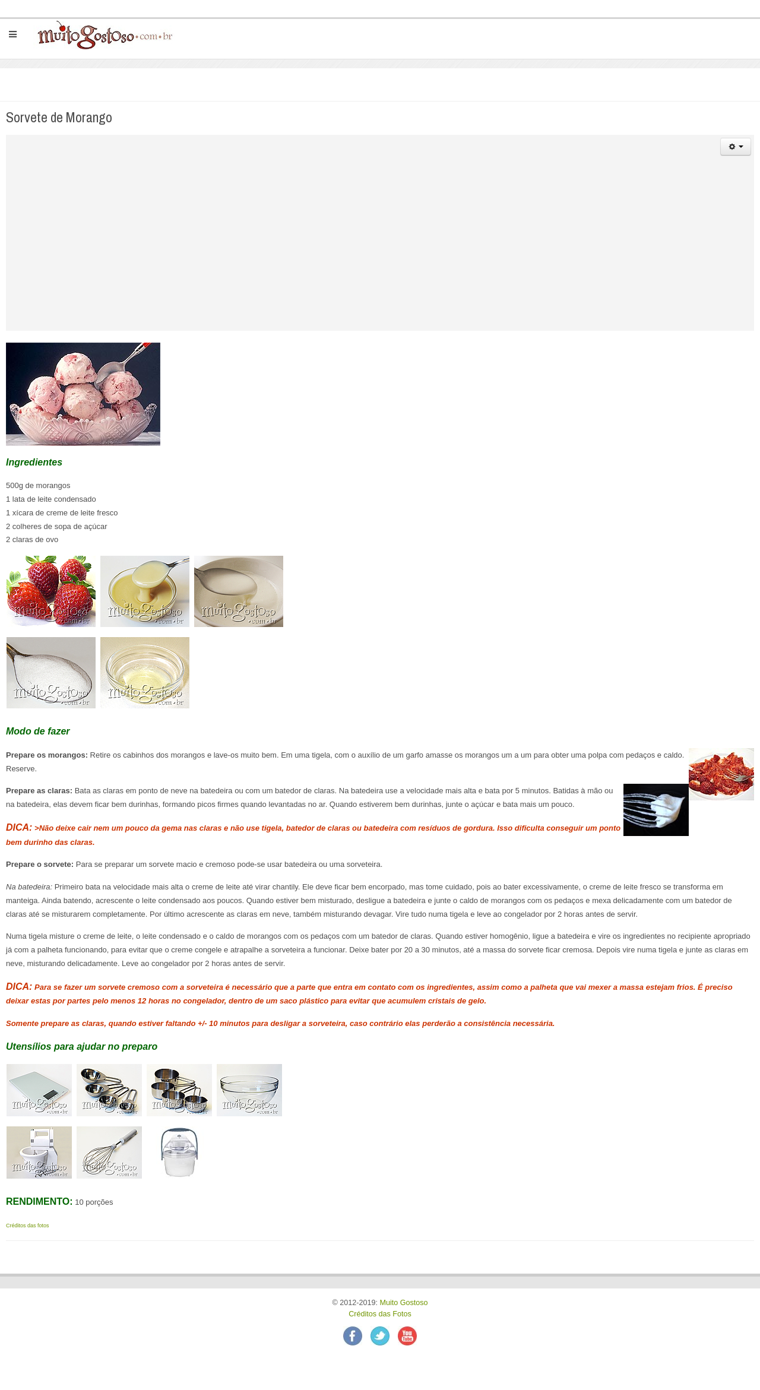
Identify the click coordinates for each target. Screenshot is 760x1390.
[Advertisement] (380, 247)
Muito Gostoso (403, 1303)
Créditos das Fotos (380, 1314)
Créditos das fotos (27, 1225)
